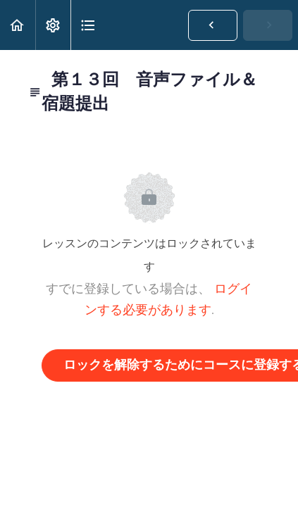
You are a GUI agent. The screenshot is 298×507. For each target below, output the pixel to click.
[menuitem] (52, 25)
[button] (17, 25)
